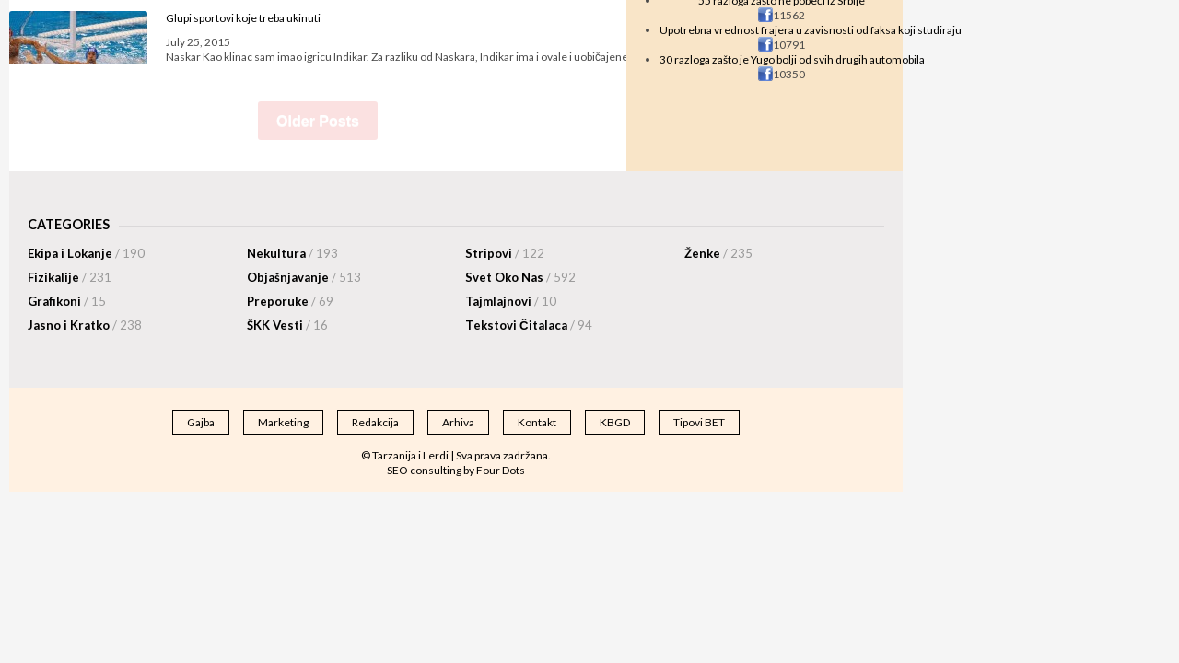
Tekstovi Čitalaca (528, 325)
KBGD (615, 422)
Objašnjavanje (304, 277)
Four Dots (500, 470)
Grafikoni (67, 301)
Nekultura (292, 253)
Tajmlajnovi (510, 301)
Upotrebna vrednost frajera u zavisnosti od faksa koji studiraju (811, 30)
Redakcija (375, 422)
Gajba (201, 422)
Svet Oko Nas (520, 277)
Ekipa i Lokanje (86, 253)
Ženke (718, 253)
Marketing (283, 422)
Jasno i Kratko (85, 325)
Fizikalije (69, 277)
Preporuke (290, 301)
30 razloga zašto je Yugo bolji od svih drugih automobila (792, 59)
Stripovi (504, 253)
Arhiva (458, 422)
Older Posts (317, 121)
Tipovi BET (699, 422)
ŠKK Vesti (287, 325)
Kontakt (537, 422)
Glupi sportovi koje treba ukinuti (243, 18)
